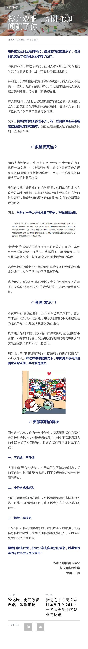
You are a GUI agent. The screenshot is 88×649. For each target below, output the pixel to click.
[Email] (40, 627)
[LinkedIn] (28, 627)
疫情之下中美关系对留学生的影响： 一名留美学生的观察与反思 (61, 607)
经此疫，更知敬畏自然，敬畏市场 (23, 602)
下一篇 (49, 595)
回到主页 (12, 7)
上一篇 (11, 595)
